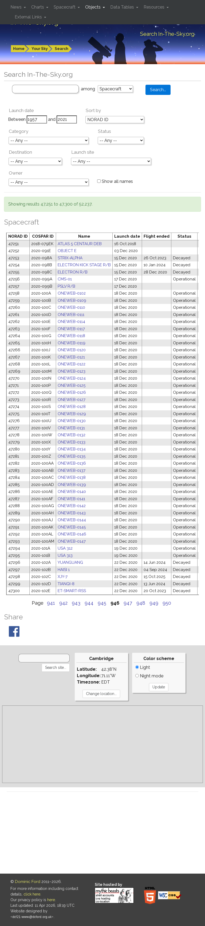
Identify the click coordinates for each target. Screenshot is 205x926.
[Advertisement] (102, 744)
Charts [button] (38, 7)
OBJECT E (67, 250)
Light (142, 667)
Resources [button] (154, 7)
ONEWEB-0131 (71, 428)
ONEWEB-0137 (71, 470)
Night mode (149, 675)
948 (140, 603)
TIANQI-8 (66, 583)
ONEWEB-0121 (71, 357)
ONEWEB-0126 (72, 392)
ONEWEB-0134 (72, 449)
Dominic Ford (27, 881)
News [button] (16, 7)
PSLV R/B (66, 286)
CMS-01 (65, 279)
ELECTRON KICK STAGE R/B (84, 265)
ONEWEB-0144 (72, 520)
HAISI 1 (64, 569)
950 (167, 603)
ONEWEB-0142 (72, 505)
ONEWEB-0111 (71, 314)
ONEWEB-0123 (71, 371)
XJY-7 (63, 576)
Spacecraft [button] (65, 7)
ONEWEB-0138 (72, 477)
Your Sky (39, 49)
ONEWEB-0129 (72, 413)
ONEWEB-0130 (72, 420)
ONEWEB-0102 (72, 293)
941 (51, 603)
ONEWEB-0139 (72, 484)
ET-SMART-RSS (72, 590)
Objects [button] (93, 7)
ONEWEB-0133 (71, 442)
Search (61, 49)
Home (19, 49)
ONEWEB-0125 (71, 385)
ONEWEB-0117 (71, 328)
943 (76, 603)
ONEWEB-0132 (71, 435)
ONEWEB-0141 (71, 498)
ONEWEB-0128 (72, 406)
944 (89, 603)
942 (63, 603)
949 (153, 603)
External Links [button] (29, 17)
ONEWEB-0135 (71, 456)
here (51, 900)
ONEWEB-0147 (72, 541)
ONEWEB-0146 (72, 534)
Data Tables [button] (122, 7)
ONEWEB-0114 (71, 321)
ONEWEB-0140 (72, 491)
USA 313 (65, 555)
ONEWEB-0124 (72, 378)
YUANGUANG (70, 562)
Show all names (115, 181)
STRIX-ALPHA (70, 258)
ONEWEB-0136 (72, 463)
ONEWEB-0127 (71, 399)
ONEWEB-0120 (72, 350)
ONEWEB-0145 (72, 527)
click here (31, 894)
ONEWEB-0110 (71, 307)
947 (128, 603)
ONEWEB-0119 (71, 343)
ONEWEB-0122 (71, 364)
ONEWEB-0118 (71, 335)
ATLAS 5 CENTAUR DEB (80, 243)
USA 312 (65, 548)
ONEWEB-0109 (72, 300)
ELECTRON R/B (73, 272)
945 (102, 603)
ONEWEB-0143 (72, 513)
